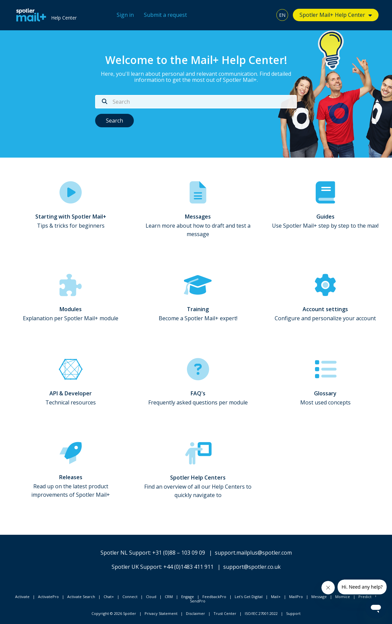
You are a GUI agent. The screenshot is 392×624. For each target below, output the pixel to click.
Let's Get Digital (249, 596)
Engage (187, 596)
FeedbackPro (214, 596)
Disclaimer (195, 613)
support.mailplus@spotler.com (253, 552)
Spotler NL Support (125, 552)
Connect (130, 596)
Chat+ (109, 596)
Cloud (151, 596)
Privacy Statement (161, 613)
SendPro (197, 600)
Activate (22, 596)
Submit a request (165, 15)
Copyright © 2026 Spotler (113, 613)
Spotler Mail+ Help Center (332, 15)
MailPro (296, 596)
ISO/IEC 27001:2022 (261, 613)
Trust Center (224, 613)
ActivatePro (48, 596)
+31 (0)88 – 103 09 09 (178, 552)
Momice (342, 596)
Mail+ (276, 596)
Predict (364, 596)
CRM (169, 596)
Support (293, 613)
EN (282, 15)
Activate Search (81, 596)
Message (319, 596)
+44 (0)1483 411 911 (188, 566)
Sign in (125, 15)
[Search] (196, 101)
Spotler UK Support (136, 566)
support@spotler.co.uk (252, 566)
